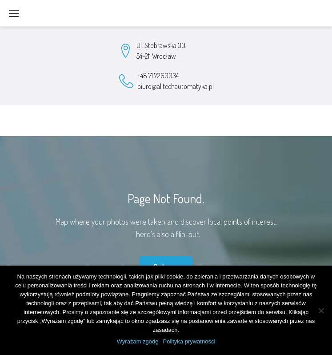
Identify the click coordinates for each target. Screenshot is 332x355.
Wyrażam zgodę (138, 341)
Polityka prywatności (189, 341)
